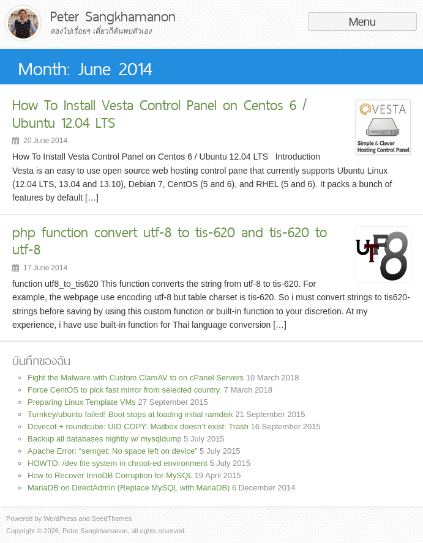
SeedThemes (112, 518)
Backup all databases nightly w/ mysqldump (104, 438)
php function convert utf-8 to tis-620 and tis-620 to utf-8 (169, 241)
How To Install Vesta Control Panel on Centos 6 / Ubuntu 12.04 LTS (159, 114)
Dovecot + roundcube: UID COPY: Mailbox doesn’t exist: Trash (138, 426)
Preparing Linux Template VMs (82, 402)
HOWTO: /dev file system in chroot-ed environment (118, 463)
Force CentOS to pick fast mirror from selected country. (125, 389)
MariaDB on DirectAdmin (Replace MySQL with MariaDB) (129, 487)
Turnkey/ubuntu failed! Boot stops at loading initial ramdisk (130, 414)
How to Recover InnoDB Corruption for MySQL (110, 475)
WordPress (60, 518)
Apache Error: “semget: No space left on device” (112, 451)
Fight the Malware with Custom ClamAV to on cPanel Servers (136, 377)
